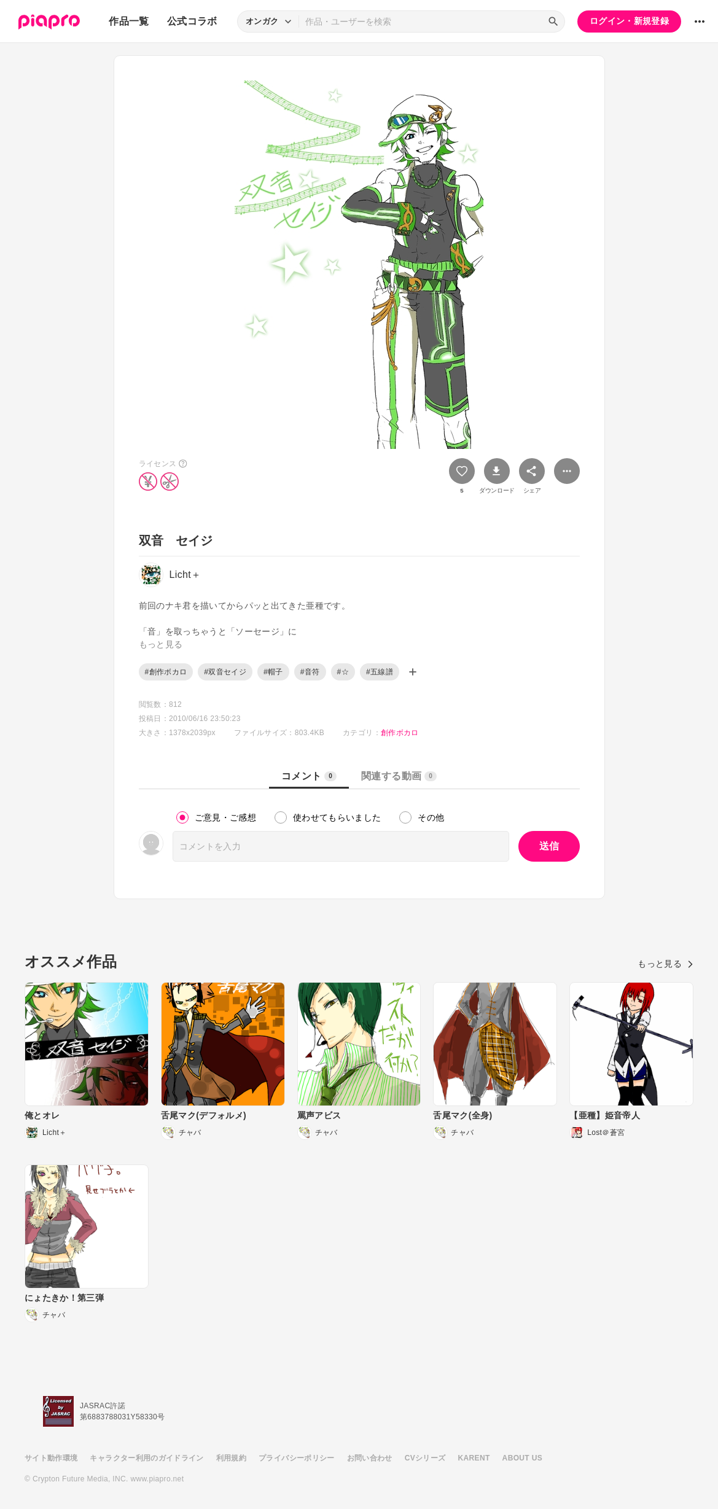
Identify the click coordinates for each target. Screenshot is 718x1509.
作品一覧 (129, 21)
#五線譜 (379, 672)
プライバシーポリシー (297, 1458)
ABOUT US (522, 1458)
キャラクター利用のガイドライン (146, 1458)
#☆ (343, 672)
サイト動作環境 (51, 1458)
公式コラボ (192, 21)
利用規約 (231, 1458)
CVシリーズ (425, 1458)
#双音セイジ (225, 672)
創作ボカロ (400, 732)
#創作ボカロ (166, 672)
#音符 (310, 672)
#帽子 (273, 672)
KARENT (474, 1458)
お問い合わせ (369, 1458)
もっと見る (665, 964)
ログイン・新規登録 (629, 21)
